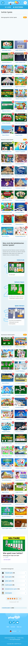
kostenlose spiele (6, 607)
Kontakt (13, 627)
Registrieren (18, 7)
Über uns (19, 627)
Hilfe (8, 627)
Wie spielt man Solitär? (13, 553)
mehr (25, 17)
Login (8, 7)
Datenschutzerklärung (10, 637)
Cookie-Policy (20, 637)
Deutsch (13, 631)
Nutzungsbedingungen (14, 639)
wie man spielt (7, 559)
